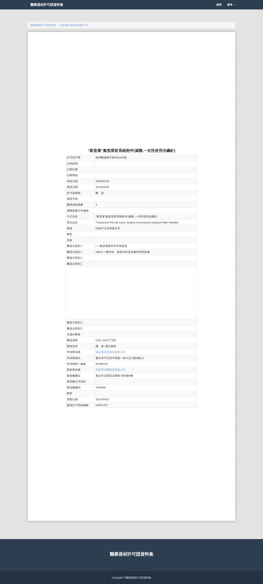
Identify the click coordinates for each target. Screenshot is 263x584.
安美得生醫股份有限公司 (111, 369)
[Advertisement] (131, 61)
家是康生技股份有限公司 (111, 351)
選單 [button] (231, 9)
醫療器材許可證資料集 (53, 9)
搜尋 (219, 9)
